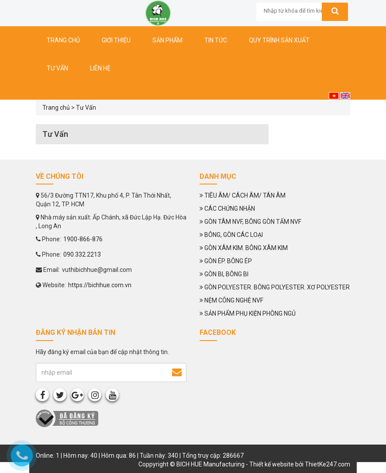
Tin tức (215, 40)
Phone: (48, 239)
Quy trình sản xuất (279, 40)
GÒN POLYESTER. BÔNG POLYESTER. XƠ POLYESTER (277, 287)
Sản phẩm (167, 40)
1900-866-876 (83, 239)
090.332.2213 (82, 254)
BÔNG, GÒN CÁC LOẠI (233, 234)
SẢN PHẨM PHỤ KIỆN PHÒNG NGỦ (250, 313)
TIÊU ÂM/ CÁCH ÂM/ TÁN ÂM (245, 195)
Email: (48, 269)
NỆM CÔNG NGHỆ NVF (233, 300)
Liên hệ (100, 68)
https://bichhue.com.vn (99, 285)
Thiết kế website (271, 464)
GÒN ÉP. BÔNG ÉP (228, 260)
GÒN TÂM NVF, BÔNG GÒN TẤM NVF (252, 221)
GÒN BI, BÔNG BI (226, 274)
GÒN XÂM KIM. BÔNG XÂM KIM (246, 247)
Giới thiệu (116, 40)
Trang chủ (63, 40)
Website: (51, 285)
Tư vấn (57, 68)
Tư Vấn (86, 107)
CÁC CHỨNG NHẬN (229, 208)
